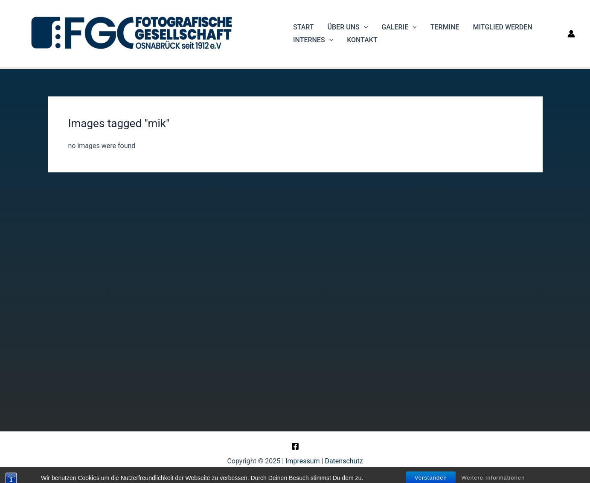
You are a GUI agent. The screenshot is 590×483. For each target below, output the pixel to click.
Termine (444, 27)
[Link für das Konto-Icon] (571, 34)
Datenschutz (344, 461)
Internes (313, 40)
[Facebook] (295, 446)
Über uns (348, 27)
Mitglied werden (502, 27)
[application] (364, 27)
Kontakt (362, 40)
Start (303, 27)
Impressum (302, 461)
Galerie (398, 27)
